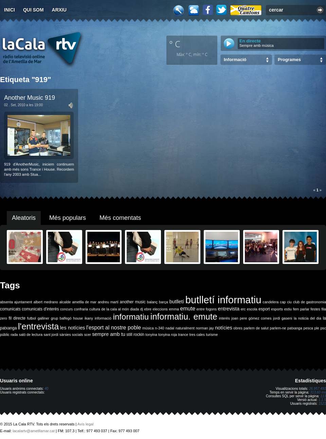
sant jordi (51, 334)
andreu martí (108, 302)
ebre (147, 309)
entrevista (229, 308)
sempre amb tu (108, 334)
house (78, 318)
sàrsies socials (71, 334)
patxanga (294, 328)
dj (141, 309)
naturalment (185, 328)
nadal (169, 328)
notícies (223, 327)
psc (323, 328)
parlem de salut (256, 328)
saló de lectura (30, 334)
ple (316, 328)
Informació (235, 59)
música (148, 328)
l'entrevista (38, 326)
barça (163, 302)
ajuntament (23, 302)
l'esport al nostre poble (113, 327)
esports (277, 309)
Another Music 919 (29, 97)
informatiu (131, 316)
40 (46, 388)
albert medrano (46, 302)
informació (103, 318)
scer (87, 334)
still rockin (135, 334)
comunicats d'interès (40, 309)
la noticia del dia (307, 318)
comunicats (10, 309)
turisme (212, 334)
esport (264, 309)
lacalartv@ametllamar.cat (34, 431)
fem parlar (301, 309)
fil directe (17, 318)
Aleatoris (24, 217)
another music (133, 302)
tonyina (151, 334)
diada (134, 309)
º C (174, 44)
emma (174, 309)
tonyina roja (167, 334)
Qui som (33, 10)
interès (224, 318)
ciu (289, 302)
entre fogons (207, 309)
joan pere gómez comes (252, 318)
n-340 (159, 328)
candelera (271, 302)
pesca (308, 328)
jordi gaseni (282, 318)
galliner (43, 318)
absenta (6, 302)
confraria (81, 309)
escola (252, 309)
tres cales (197, 334)
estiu (288, 309)
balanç (152, 302)
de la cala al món (115, 309)
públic (5, 334)
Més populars (67, 217)
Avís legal (85, 424)
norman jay (205, 328)
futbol (31, 318)
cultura (94, 309)
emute (187, 308)
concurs (66, 309)
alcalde (65, 302)
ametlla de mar (84, 302)
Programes (289, 59)
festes (315, 309)
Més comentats (120, 217)
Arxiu (59, 10)
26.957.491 (317, 388)
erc (243, 309)
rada (14, 334)
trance (183, 334)
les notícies (72, 327)
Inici (9, 10)
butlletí (176, 301)
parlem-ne (278, 328)
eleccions (159, 309)
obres (237, 328)
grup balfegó (61, 318)
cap (283, 302)
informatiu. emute (183, 316)
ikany (89, 318)
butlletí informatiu (223, 299)
